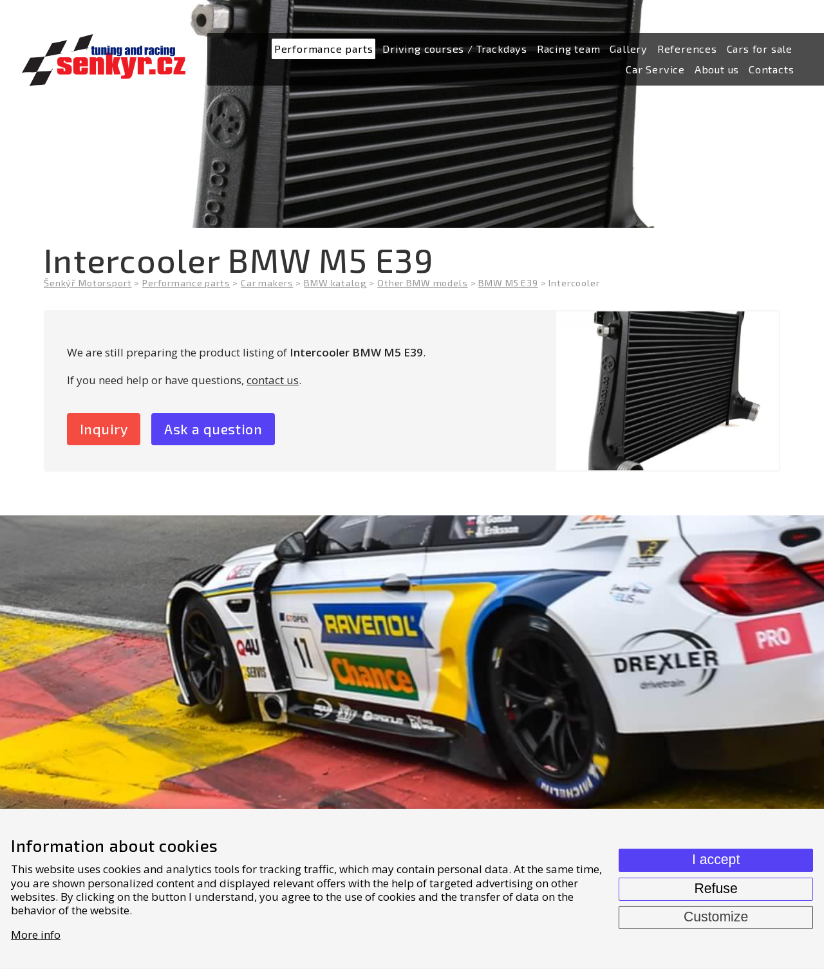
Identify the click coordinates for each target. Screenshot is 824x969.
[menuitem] (324, 49)
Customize (716, 917)
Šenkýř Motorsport (87, 282)
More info (36, 934)
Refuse (715, 888)
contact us (273, 380)
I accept (716, 859)
